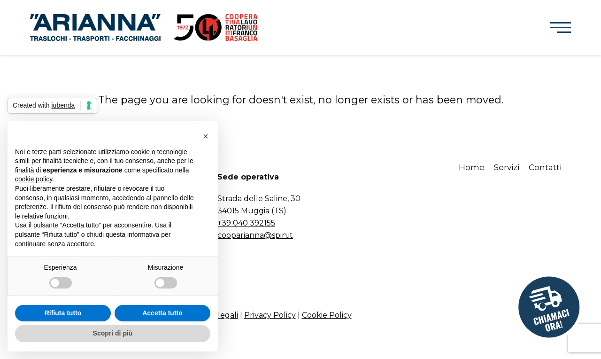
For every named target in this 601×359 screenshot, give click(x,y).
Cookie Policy (327, 315)
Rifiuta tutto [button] (63, 313)
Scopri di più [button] (113, 333)
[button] (560, 28)
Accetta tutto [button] (162, 313)
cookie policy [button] (33, 179)
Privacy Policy (270, 315)
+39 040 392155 (246, 223)
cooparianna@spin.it (255, 235)
